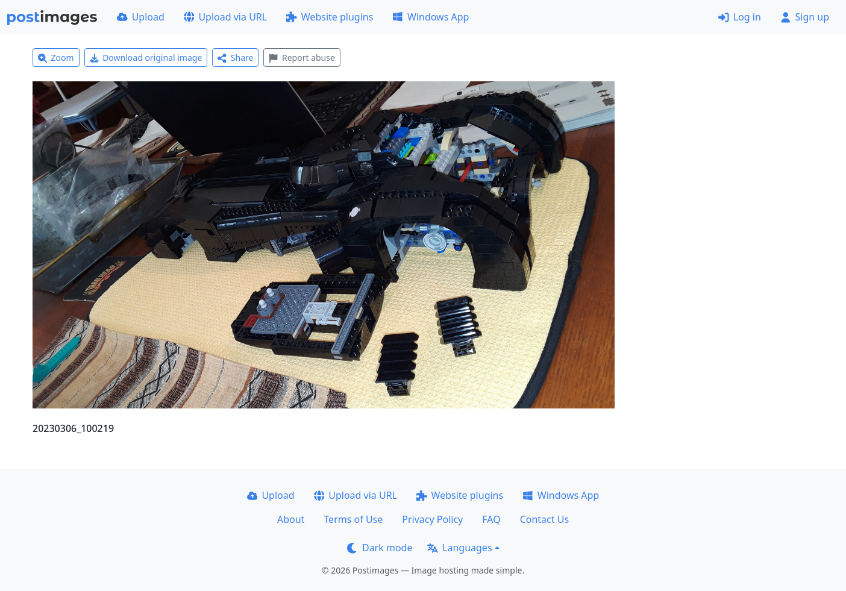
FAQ (491, 519)
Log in (739, 16)
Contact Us (544, 519)
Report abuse (301, 57)
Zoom (56, 57)
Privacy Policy (432, 519)
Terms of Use (353, 519)
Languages (459, 547)
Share (235, 57)
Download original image (146, 57)
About (290, 519)
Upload (140, 16)
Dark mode (379, 547)
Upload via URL (225, 16)
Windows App (430, 16)
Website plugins (329, 16)
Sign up (804, 16)
